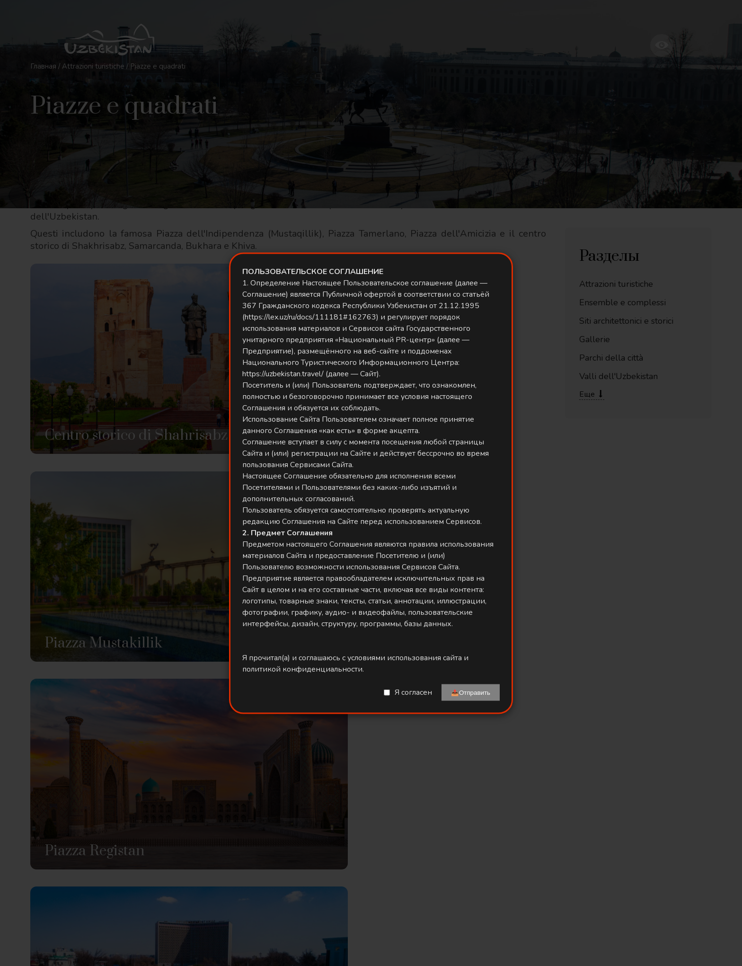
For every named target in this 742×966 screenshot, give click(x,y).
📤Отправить (470, 692)
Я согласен (413, 692)
